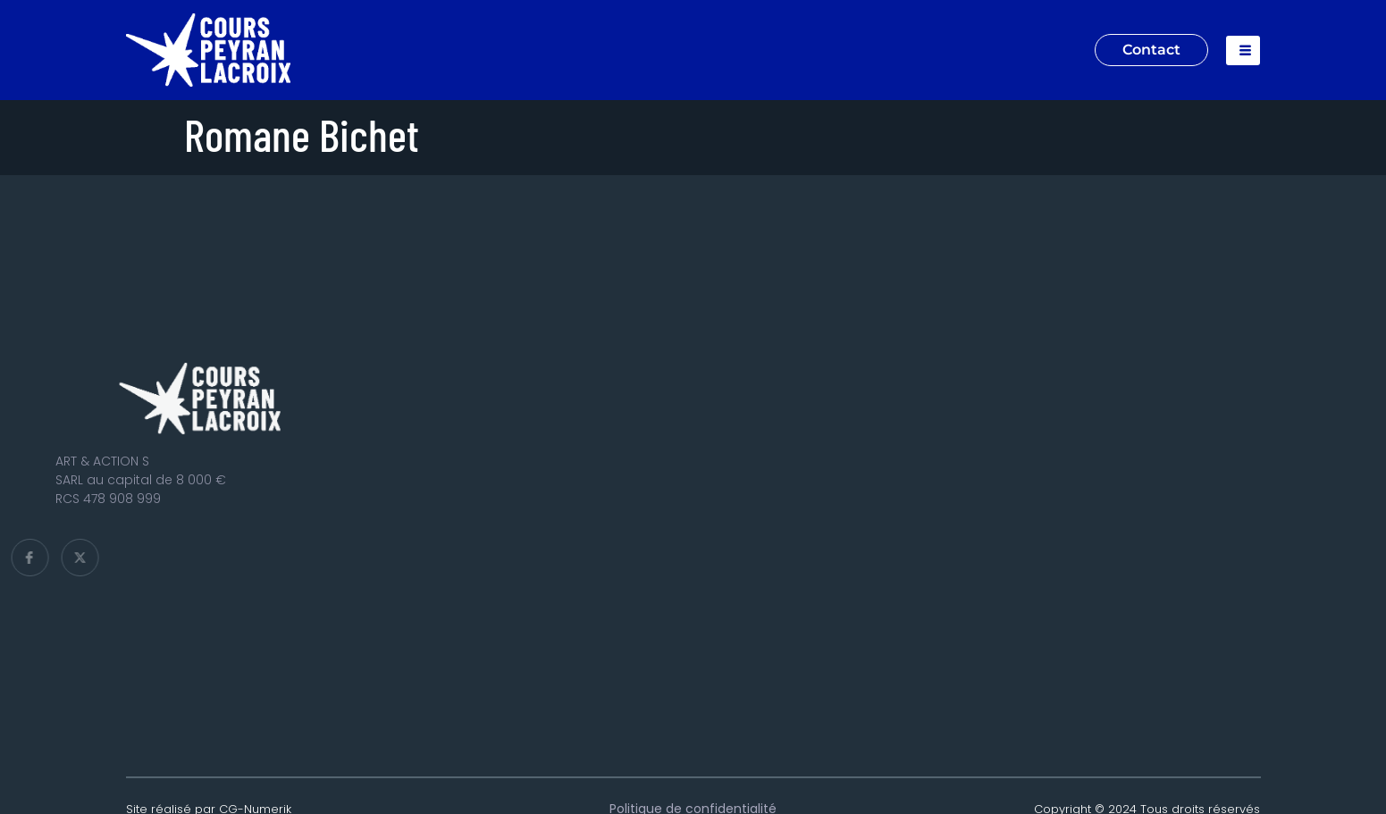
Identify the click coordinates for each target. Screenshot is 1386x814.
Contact (1151, 49)
